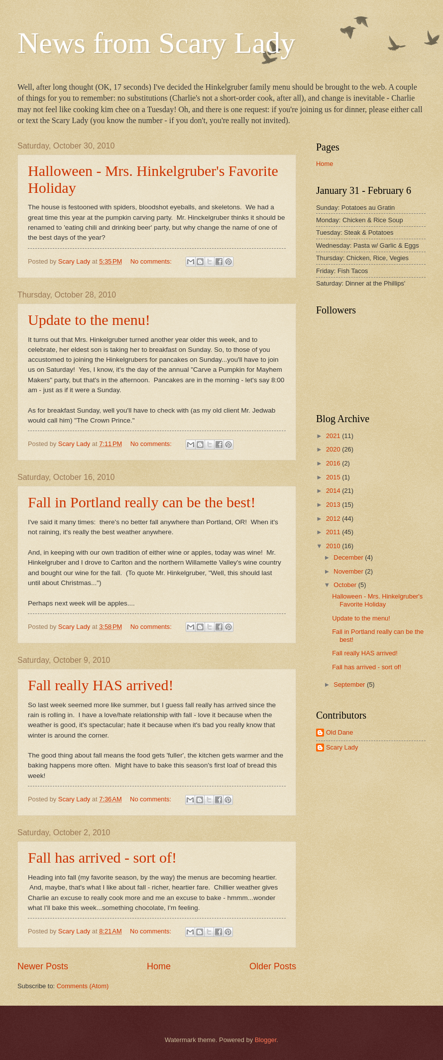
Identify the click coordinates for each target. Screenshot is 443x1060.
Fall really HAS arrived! (100, 685)
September (350, 684)
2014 (334, 490)
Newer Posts (42, 966)
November (349, 571)
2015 (334, 477)
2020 (334, 449)
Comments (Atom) (83, 986)
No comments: (152, 261)
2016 (334, 463)
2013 (334, 504)
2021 (334, 436)
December (349, 557)
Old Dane (339, 732)
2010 (334, 546)
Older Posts (272, 966)
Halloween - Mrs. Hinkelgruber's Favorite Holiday (377, 600)
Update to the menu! (89, 319)
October (345, 585)
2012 (334, 518)
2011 (334, 532)
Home (159, 966)
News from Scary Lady (156, 42)
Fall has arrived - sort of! (102, 857)
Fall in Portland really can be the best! (141, 502)
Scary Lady (342, 747)
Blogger (266, 1040)
